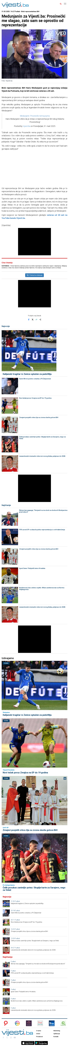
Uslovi (38, 1033)
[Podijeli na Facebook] (29, 319)
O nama (38, 1030)
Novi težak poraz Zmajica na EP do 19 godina (35, 398)
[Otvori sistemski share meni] (40, 319)
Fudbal (6, 663)
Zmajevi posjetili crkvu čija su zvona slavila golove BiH (38, 417)
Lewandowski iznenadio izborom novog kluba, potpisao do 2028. (42, 456)
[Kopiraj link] (36, 319)
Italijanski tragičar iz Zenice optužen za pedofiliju (27, 374)
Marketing (56, 1030)
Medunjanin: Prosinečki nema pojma (35, 116)
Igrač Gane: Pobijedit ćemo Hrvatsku (32, 568)
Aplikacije (56, 1033)
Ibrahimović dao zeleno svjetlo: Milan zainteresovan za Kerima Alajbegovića (41, 588)
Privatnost (39, 1036)
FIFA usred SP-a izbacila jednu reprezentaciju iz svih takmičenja (42, 530)
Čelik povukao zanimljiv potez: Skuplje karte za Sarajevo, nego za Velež (42, 437)
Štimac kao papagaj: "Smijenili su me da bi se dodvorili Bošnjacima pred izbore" (43, 511)
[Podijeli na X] (32, 319)
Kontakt (55, 1036)
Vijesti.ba (26, 126)
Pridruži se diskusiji (34, 275)
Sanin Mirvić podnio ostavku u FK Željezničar (35, 379)
